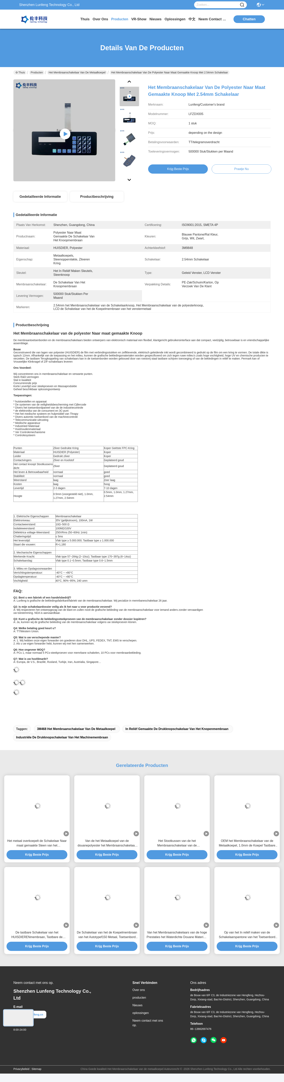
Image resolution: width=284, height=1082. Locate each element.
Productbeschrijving (96, 197)
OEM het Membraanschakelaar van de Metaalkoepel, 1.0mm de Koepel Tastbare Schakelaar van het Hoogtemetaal (247, 843)
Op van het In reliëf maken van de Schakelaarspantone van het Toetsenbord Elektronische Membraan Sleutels (247, 935)
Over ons (138, 990)
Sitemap (36, 1069)
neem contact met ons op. (212, 19)
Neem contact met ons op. (147, 1023)
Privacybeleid (21, 1069)
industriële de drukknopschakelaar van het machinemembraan (62, 737)
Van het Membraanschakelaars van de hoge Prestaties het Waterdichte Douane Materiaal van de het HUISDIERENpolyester (177, 935)
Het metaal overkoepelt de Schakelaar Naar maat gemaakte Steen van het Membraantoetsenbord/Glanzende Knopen (37, 843)
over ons (100, 19)
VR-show (138, 19)
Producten (37, 72)
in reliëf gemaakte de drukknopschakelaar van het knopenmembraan (176, 729)
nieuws (155, 19)
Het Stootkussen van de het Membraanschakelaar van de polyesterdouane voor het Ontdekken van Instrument (177, 843)
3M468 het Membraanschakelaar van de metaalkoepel (76, 729)
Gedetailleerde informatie (40, 197)
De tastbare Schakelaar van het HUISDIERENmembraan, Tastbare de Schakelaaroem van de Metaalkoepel (36, 935)
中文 (192, 19)
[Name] (242, 4)
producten (119, 19)
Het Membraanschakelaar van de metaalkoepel (77, 72)
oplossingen (175, 19)
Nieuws (137, 1005)
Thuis (85, 19)
